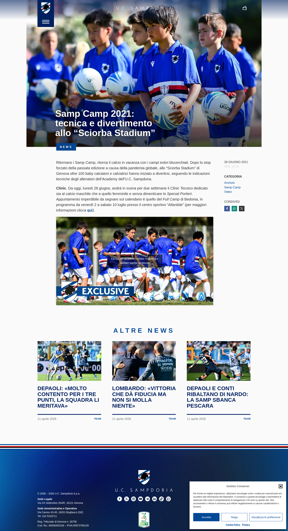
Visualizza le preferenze (265, 517)
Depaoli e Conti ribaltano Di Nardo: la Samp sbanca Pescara (218, 397)
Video (228, 191)
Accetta (206, 517)
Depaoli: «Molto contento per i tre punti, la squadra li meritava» (68, 397)
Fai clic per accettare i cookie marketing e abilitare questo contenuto (134, 260)
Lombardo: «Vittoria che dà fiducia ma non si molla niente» (138, 397)
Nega (234, 517)
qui (90, 210)
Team (97, 418)
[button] (280, 486)
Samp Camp (232, 187)
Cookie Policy (233, 524)
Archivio (229, 182)
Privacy (246, 524)
